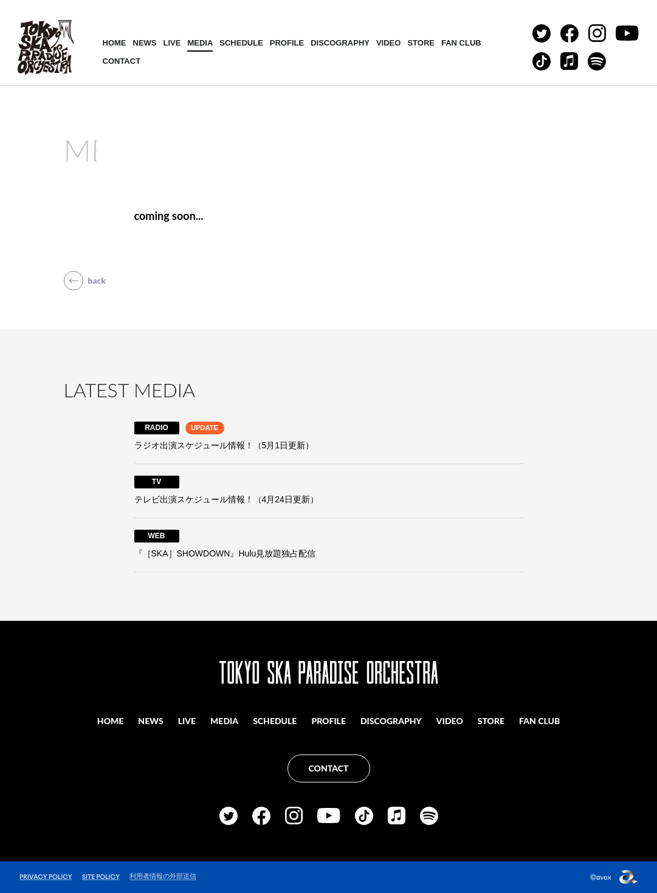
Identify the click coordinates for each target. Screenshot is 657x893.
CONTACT (122, 61)
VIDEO (388, 42)
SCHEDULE (241, 42)
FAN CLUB (461, 42)
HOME (114, 42)
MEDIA (200, 42)
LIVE (172, 42)
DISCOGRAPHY (340, 42)
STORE (421, 42)
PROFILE (287, 42)
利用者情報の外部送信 (162, 876)
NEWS (145, 42)
